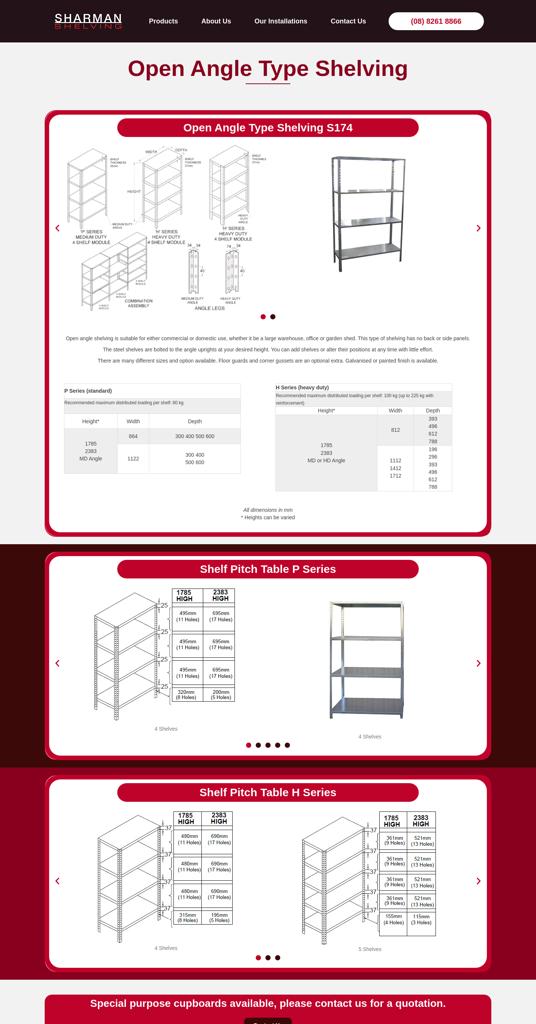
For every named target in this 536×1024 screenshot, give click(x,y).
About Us (216, 21)
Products (163, 21)
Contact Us (348, 21)
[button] (57, 228)
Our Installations (281, 21)
